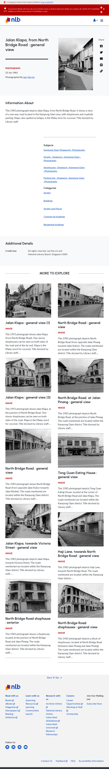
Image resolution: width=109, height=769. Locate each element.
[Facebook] (101, 48)
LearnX (29, 713)
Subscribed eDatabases (53, 719)
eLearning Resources (32, 702)
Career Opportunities (74, 702)
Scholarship (72, 713)
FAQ (73, 760)
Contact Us (46, 760)
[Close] (105, 7)
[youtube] (27, 748)
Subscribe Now (94, 703)
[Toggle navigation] (102, 20)
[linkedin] (8, 748)
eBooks (10, 703)
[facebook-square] (14, 748)
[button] (95, 20)
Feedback (61, 760)
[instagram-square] (21, 748)
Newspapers (12, 710)
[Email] (101, 60)
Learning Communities (32, 709)
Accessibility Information (91, 760)
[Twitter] (101, 54)
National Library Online (54, 712)
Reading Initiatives (11, 715)
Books (9, 700)
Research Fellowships (52, 732)
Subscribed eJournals (52, 726)
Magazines (11, 707)
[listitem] (11, 696)
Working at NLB (74, 709)
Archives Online (54, 705)
